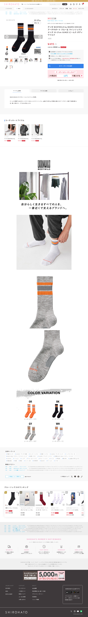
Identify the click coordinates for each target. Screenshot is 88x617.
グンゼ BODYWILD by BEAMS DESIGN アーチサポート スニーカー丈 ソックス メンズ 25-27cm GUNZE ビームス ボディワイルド (9, 138)
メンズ (52, 458)
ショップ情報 (35, 599)
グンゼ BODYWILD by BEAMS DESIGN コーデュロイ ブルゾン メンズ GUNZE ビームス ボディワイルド (23, 138)
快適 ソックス (44, 454)
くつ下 (23, 458)
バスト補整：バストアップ (19, 470)
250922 (9, 458)
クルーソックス (23, 12)
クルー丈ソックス (32, 458)
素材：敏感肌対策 (16, 530)
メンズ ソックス (34, 454)
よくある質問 (22, 596)
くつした (16, 458)
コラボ (56, 460)
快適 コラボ (33, 456)
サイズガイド (22, 588)
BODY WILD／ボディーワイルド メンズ (17, 456)
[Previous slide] (7, 37)
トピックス (81, 8)
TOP (6, 12)
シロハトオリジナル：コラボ (19, 531)
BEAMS (43, 460)
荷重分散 (9, 460)
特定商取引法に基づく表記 (39, 591)
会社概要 (34, 588)
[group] (31, 61)
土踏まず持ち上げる (74, 458)
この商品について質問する (14, 476)
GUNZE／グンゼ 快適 (21, 454)
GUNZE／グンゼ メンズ (57, 454)
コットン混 (28, 460)
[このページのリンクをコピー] (82, 476)
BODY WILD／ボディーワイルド (20, 13)
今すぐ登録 (53, 53)
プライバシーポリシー (37, 594)
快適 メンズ (10, 454)
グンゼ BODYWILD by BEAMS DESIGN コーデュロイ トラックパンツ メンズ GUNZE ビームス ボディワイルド (37, 138)
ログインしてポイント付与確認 (65, 53)
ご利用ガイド (22, 591)
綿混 (21, 460)
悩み (70, 8)
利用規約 (34, 596)
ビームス (50, 460)
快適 (16, 460)
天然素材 (35, 460)
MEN (10, 12)
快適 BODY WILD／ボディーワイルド (64, 456)
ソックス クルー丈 (70, 454)
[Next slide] (40, 37)
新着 (67, 8)
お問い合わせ (22, 599)
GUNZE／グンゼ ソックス (45, 456)
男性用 (58, 458)
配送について (22, 594)
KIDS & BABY (9, 594)
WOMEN (8, 588)
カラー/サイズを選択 (65, 66)
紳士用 (64, 458)
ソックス (15, 12)
